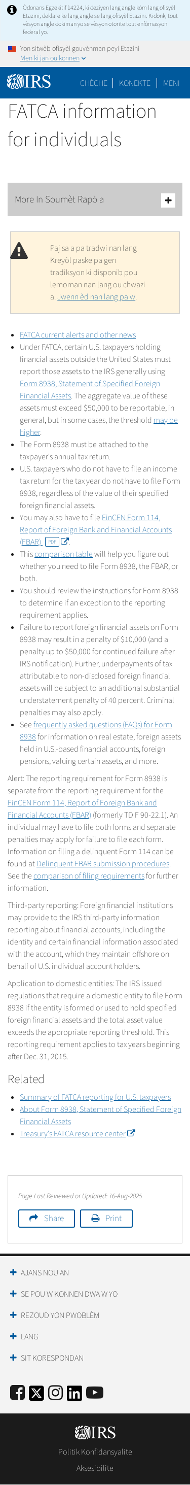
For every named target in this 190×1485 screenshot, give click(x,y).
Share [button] (54, 1218)
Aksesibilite (95, 1468)
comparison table (63, 554)
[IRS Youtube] (94, 1393)
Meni (171, 83)
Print (113, 1218)
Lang (30, 1336)
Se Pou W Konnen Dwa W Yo (69, 1294)
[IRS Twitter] (36, 1396)
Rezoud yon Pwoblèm (60, 1315)
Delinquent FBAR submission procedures (102, 863)
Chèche (93, 83)
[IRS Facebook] (17, 1393)
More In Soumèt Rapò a (95, 200)
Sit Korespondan (52, 1358)
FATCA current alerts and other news (78, 335)
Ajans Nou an (45, 1272)
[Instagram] (55, 1393)
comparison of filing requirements (88, 876)
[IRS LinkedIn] (74, 1396)
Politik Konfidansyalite (95, 1452)
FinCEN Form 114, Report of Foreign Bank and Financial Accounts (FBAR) (96, 530)
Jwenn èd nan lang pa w (96, 296)
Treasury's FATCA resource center (77, 1133)
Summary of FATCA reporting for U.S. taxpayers (95, 1097)
